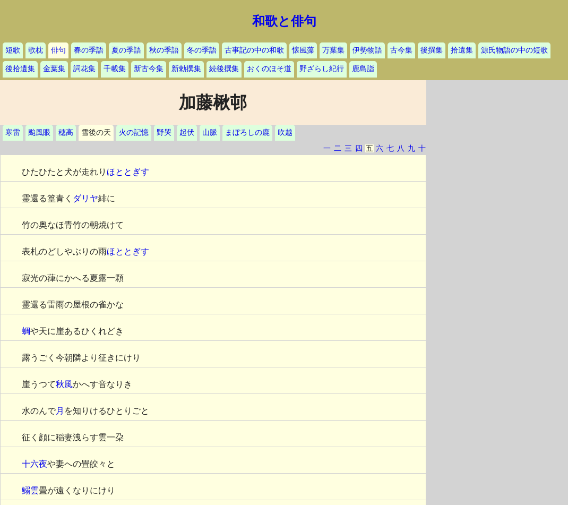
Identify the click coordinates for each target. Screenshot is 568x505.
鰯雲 (30, 490)
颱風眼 (39, 132)
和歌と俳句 (284, 21)
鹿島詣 (363, 69)
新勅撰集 (186, 69)
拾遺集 (462, 50)
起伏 (186, 132)
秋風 (64, 384)
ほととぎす (128, 171)
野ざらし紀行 (321, 69)
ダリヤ (85, 198)
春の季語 (89, 50)
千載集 (115, 69)
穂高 (65, 132)
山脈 (209, 132)
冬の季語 (202, 50)
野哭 (164, 132)
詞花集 (84, 69)
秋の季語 (164, 50)
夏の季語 (126, 50)
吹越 (285, 132)
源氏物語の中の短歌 (514, 50)
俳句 (58, 50)
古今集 (401, 50)
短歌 (12, 50)
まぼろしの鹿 (247, 132)
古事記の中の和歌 (254, 50)
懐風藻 (303, 50)
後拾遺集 (20, 69)
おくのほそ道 (269, 69)
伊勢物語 (367, 50)
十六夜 (34, 463)
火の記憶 (134, 132)
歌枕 (35, 50)
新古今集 (148, 69)
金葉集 (54, 69)
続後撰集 (224, 69)
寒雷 (12, 132)
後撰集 (431, 50)
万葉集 (333, 50)
